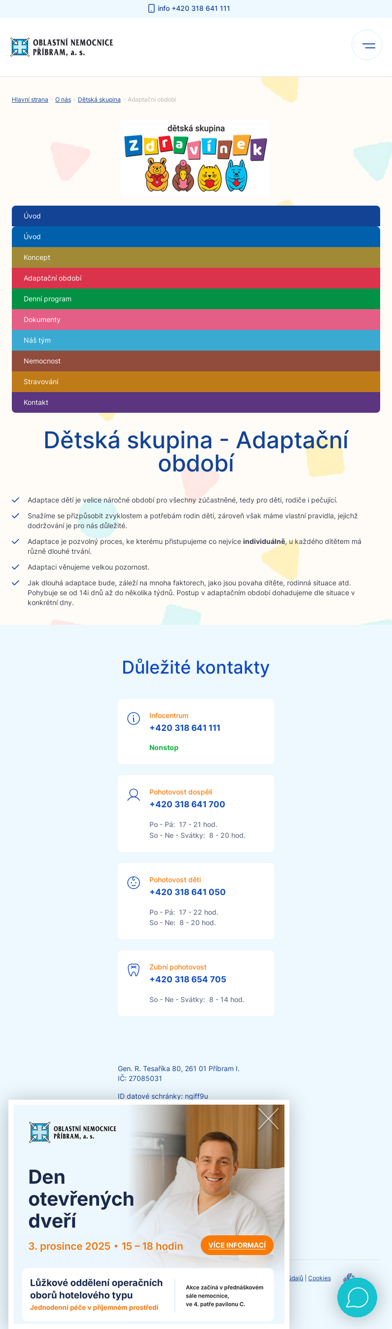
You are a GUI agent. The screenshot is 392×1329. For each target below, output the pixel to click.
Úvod (32, 236)
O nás (63, 99)
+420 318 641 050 (187, 892)
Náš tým (37, 340)
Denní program (47, 298)
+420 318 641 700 (187, 804)
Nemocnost (42, 361)
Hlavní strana (30, 99)
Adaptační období (52, 278)
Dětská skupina (99, 99)
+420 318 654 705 (187, 979)
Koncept (37, 257)
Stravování (41, 381)
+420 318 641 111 (184, 728)
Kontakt (36, 402)
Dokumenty (42, 319)
